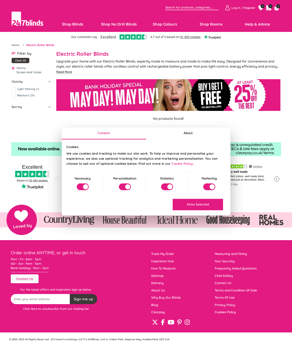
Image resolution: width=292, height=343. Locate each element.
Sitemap (157, 276)
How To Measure (163, 268)
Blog (154, 305)
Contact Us (24, 279)
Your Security (225, 261)
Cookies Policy (225, 312)
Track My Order (162, 254)
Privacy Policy (225, 305)
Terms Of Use (225, 297)
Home (16, 45)
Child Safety (224, 276)
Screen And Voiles (29, 72)
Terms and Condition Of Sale (236, 290)
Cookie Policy (182, 164)
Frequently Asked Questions (236, 268)
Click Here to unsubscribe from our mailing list (56, 309)
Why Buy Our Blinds (166, 297)
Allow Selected (198, 204)
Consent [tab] (104, 133)
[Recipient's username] (40, 299)
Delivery (157, 283)
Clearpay (158, 312)
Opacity (17, 81)
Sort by (17, 107)
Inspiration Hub (162, 261)
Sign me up (83, 299)
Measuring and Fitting (231, 254)
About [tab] (188, 133)
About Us (158, 290)
